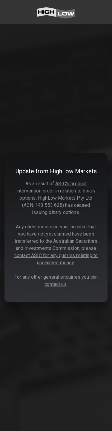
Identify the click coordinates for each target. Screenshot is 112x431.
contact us (56, 284)
